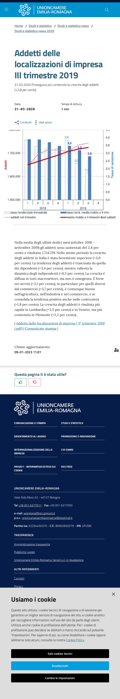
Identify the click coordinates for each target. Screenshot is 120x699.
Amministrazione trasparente (32, 544)
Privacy (18, 586)
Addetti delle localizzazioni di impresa (45, 323)
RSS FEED (66, 467)
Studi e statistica (40, 25)
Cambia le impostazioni (60, 678)
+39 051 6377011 (30, 505)
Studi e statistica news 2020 (34, 30)
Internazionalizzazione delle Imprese (33, 451)
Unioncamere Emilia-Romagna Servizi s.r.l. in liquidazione (49, 560)
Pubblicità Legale (24, 552)
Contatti (19, 578)
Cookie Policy (75, 640)
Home (18, 25)
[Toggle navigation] (6, 9)
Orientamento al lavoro (30, 436)
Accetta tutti (60, 666)
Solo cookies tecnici (60, 653)
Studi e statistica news (73, 25)
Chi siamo (67, 450)
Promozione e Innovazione (78, 436)
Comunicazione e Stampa (30, 423)
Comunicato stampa (40, 328)
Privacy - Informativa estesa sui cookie (35, 468)
